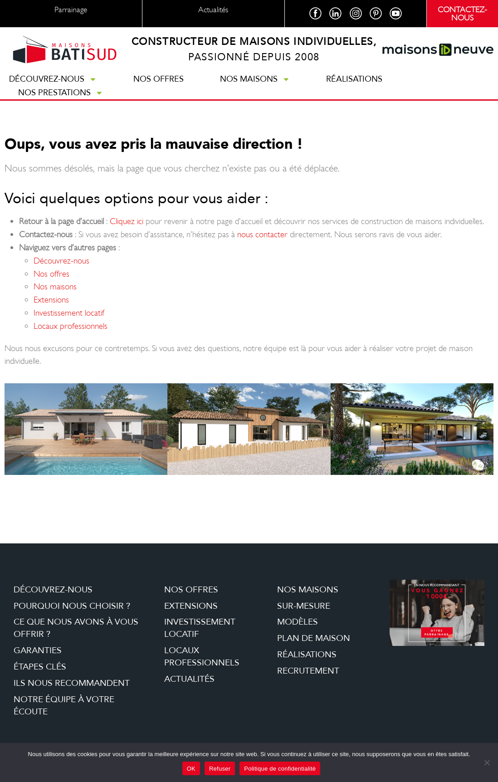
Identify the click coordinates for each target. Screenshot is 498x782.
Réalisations (354, 78)
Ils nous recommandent (72, 683)
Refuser (219, 768)
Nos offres (158, 78)
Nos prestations (60, 92)
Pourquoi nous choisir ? (72, 606)
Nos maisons (255, 79)
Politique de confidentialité (280, 768)
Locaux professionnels (70, 326)
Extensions (51, 299)
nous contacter (262, 234)
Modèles (297, 622)
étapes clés (40, 667)
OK (191, 768)
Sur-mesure (303, 606)
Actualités (189, 679)
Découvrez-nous (53, 79)
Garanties (38, 650)
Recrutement (308, 671)
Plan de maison (313, 638)
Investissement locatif (69, 312)
